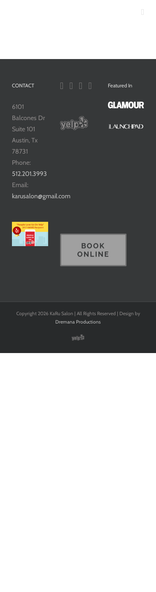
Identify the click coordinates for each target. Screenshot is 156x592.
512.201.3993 (29, 174)
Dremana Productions (78, 322)
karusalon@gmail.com (41, 196)
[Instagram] (80, 86)
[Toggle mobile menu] (142, 12)
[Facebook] (62, 86)
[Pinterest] (90, 86)
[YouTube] (71, 86)
